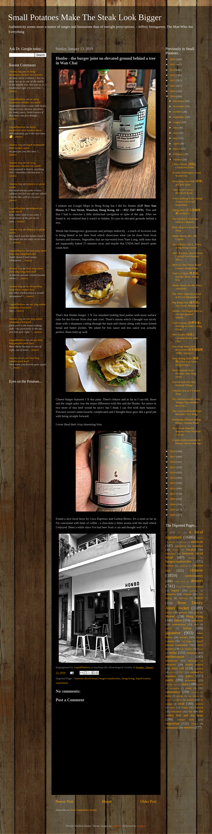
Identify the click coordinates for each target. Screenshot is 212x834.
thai (190, 711)
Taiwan (199, 707)
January (177, 159)
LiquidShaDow (17, 99)
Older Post (148, 801)
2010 (173, 493)
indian (178, 620)
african (172, 542)
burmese (170, 565)
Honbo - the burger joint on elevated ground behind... (187, 314)
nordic (172, 672)
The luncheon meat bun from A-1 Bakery (185, 220)
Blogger (141, 825)
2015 (173, 467)
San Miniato (193, 696)
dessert (197, 580)
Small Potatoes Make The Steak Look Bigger (85, 17)
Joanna (13, 357)
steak (181, 704)
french (199, 598)
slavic (179, 699)
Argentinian (180, 546)
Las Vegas (186, 641)
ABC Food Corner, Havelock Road (182, 191)
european (170, 594)
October (178, 111)
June (176, 132)
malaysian (191, 652)
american (197, 542)
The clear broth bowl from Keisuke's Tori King (186, 412)
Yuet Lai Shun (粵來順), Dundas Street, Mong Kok (186, 276)
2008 (173, 504)
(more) (12, 91)
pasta (189, 676)
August (177, 122)
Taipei (184, 707)
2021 (173, 85)
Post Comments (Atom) (83, 809)
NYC (181, 672)
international (179, 624)
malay (173, 652)
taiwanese (176, 711)
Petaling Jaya (171, 684)
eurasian (193, 590)
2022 (173, 80)
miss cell (178, 668)
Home (106, 801)
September (179, 116)
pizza (185, 684)
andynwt (117, 825)
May (176, 138)
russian (179, 696)
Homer (170, 616)
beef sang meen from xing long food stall (27, 252)
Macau (200, 649)
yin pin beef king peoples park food (25, 341)
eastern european (194, 586)
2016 (173, 461)
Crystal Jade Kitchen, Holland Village (184, 383)
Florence (183, 598)
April (176, 143)
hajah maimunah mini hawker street (25, 128)
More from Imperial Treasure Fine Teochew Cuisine (186, 431)
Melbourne (171, 660)
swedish (199, 703)
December (179, 100)
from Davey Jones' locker (184, 605)
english (175, 590)
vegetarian (172, 723)
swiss (172, 707)
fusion (169, 612)
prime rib (191, 688)
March (177, 148)
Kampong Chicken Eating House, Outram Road (186, 421)
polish (200, 684)
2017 (173, 456)
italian (187, 628)
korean (183, 637)
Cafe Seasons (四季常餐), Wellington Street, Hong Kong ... (187, 326)
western (189, 727)
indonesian (197, 620)
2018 (173, 451)
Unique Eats (185, 719)
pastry (170, 680)
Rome (168, 696)
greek (196, 612)
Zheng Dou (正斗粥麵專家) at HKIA (186, 212)
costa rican (179, 581)
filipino (187, 594)
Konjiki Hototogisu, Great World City (186, 174)
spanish (190, 699)
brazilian (192, 557)
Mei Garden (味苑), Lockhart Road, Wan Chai (185, 337)
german (183, 612)
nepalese (198, 668)
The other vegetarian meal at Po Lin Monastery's (186, 295)
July (175, 127)
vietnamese (172, 727)
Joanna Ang (15, 71)
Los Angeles (186, 648)
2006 (173, 514)
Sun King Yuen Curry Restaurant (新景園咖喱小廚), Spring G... (187, 349)
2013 (173, 477)
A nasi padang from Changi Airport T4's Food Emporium (187, 201)
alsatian (183, 542)
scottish (169, 700)
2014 (173, 472)
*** (179, 532)
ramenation (173, 692)
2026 (173, 59)
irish (196, 624)
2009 (173, 498)
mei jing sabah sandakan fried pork (27, 306)
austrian (175, 549)
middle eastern (194, 664)
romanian (195, 692)
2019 (173, 96)
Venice (194, 723)
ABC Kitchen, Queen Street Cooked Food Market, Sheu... (187, 256)
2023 (173, 75)
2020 (173, 91)
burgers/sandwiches (109, 678)
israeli (169, 628)
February (178, 154)
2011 (173, 488)
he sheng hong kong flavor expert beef (25, 288)
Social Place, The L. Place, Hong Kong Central (187, 246)
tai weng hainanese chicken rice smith (25, 101)
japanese (173, 632)
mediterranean (175, 657)
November (179, 106)
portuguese (174, 688)
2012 (173, 482)
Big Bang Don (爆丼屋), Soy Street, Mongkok (186, 304)
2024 (173, 69)
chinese (196, 570)
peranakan (190, 680)
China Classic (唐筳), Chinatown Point (184, 166)
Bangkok (191, 549)
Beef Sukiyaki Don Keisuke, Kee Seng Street (184, 373)
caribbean (183, 566)
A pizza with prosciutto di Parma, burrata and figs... (187, 441)
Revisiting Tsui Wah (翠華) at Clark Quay (187, 183)
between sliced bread (86, 678)
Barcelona (170, 553)
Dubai (179, 586)
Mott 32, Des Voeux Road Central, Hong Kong (186, 266)
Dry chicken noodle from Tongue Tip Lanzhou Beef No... (186, 402)
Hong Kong (128, 678)
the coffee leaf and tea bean (184, 713)
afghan (200, 538)
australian (197, 545)
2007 (173, 509)
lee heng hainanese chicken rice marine (25, 73)
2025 (173, 64)
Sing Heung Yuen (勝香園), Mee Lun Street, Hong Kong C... (185, 361)
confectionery (194, 576)
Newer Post (64, 801)
